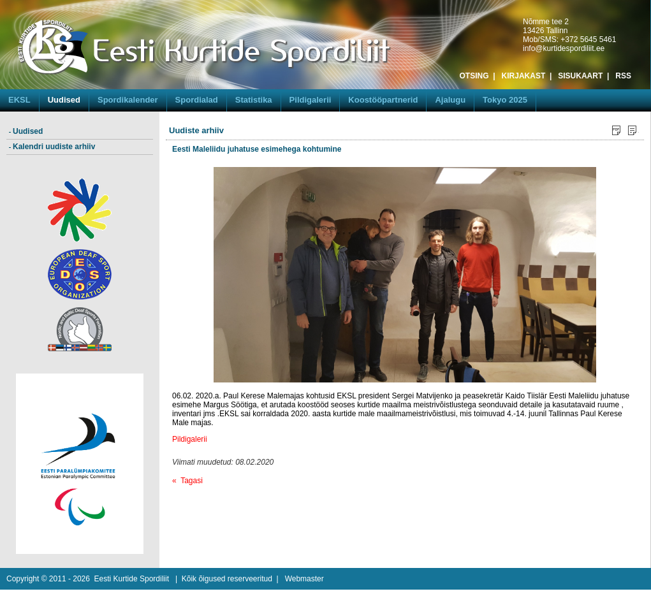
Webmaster (304, 578)
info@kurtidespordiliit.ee (563, 48)
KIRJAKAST (524, 75)
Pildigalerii (189, 439)
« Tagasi (187, 480)
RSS (623, 75)
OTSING (474, 75)
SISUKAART (580, 75)
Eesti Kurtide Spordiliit (131, 578)
